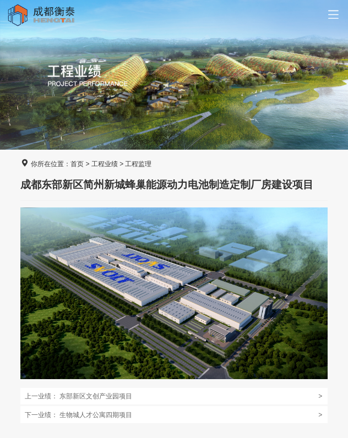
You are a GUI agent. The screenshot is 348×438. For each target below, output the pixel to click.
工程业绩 (104, 164)
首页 (77, 164)
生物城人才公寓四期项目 (173, 414)
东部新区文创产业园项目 (173, 396)
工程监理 (138, 164)
